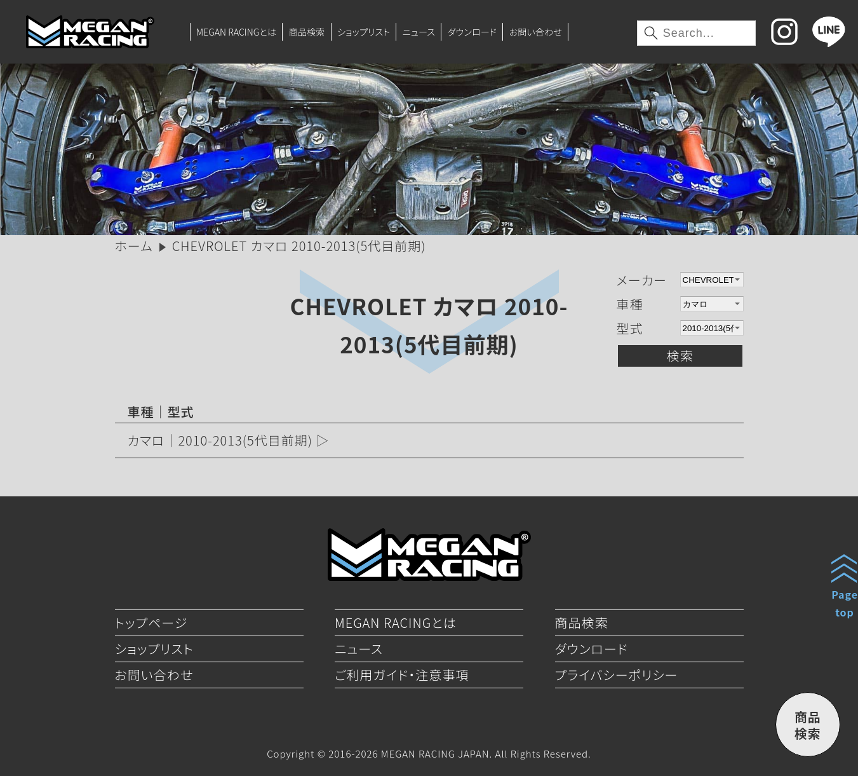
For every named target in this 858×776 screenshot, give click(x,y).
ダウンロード (472, 31)
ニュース (419, 31)
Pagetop (844, 603)
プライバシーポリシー (616, 674)
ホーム (134, 245)
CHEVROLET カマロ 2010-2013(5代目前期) (429, 324)
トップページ (151, 622)
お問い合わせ (535, 31)
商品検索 (307, 31)
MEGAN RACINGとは (236, 31)
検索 (680, 355)
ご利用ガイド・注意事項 (402, 674)
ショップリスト (363, 31)
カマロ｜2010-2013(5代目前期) (220, 440)
